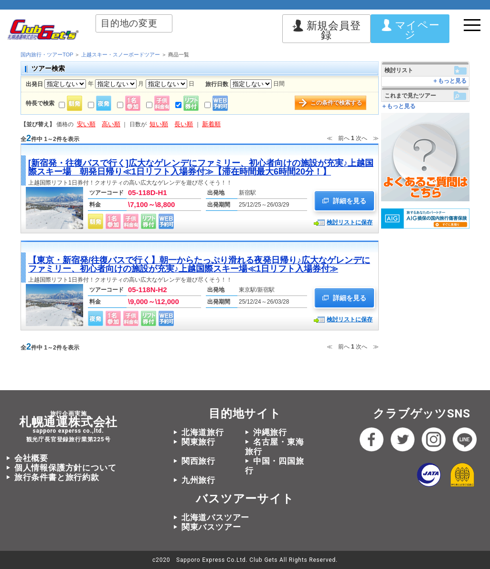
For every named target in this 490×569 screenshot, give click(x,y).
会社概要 (31, 458)
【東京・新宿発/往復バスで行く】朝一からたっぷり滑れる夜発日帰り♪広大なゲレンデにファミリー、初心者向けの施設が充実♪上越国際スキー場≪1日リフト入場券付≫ (199, 264)
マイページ (410, 30)
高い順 (111, 124)
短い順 (158, 124)
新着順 (211, 124)
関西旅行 (198, 461)
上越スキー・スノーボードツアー (120, 54)
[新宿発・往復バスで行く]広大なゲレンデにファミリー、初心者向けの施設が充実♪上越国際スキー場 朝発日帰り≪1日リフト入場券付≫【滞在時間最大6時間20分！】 (200, 167)
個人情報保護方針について (65, 467)
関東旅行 (198, 442)
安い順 (86, 124)
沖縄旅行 (270, 432)
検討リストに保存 (350, 222)
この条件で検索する (336, 102)
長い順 (183, 124)
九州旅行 (198, 480)
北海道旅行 (202, 432)
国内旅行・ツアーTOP (47, 54)
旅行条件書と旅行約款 (56, 477)
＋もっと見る (449, 80)
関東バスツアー (211, 527)
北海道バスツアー (215, 517)
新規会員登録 (326, 30)
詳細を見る (344, 201)
